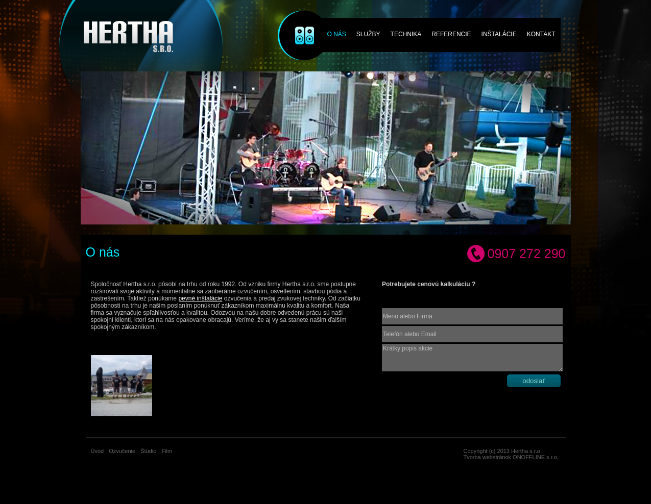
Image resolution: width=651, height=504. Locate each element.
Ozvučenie (297, 21)
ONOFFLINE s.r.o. (536, 457)
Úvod (97, 451)
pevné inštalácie (200, 298)
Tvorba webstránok (488, 457)
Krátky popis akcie (472, 357)
